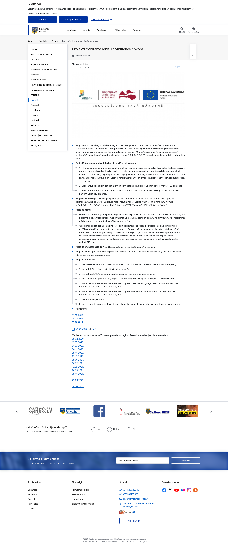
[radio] (95, 429)
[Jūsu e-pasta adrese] (142, 460)
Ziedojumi (36, 145)
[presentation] (119, 441)
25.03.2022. (78, 380)
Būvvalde (35, 105)
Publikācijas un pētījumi (42, 90)
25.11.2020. (78, 352)
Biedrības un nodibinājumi (44, 69)
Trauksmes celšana (40, 130)
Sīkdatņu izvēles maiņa (83, 503)
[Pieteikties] (185, 460)
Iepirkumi (35, 110)
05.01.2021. (78, 359)
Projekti (34, 100)
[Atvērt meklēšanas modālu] (182, 30)
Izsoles (34, 115)
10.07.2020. (78, 342)
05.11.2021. (78, 373)
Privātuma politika (80, 489)
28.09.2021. (78, 370)
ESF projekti (179, 67)
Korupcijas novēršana (41, 135)
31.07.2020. (78, 345)
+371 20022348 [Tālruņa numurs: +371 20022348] (131, 489)
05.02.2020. (78, 338)
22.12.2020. (78, 356)
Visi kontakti (134, 520)
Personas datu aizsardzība (44, 140)
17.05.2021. (78, 366)
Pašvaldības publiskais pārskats (46, 84)
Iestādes (35, 59)
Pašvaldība (33, 503)
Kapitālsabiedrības (40, 64)
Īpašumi (35, 120)
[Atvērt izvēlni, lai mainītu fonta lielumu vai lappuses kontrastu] (193, 30)
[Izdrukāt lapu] (193, 48)
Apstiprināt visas (73, 19)
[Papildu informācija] (94, 329)
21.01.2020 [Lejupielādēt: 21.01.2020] (81, 329)
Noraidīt (42, 19)
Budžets (35, 74)
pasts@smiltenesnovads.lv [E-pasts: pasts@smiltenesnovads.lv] (135, 498)
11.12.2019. (77, 322)
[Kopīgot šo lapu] (193, 55)
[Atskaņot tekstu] (83, 55)
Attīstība (35, 94)
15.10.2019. (78, 318)
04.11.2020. (78, 349)
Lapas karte (77, 499)
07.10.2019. (78, 315)
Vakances (35, 125)
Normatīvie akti (38, 79)
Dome (34, 49)
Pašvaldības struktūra (41, 54)
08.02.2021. (78, 363)
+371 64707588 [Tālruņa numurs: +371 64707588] (130, 494)
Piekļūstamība (79, 494)
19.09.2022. (78, 386)
